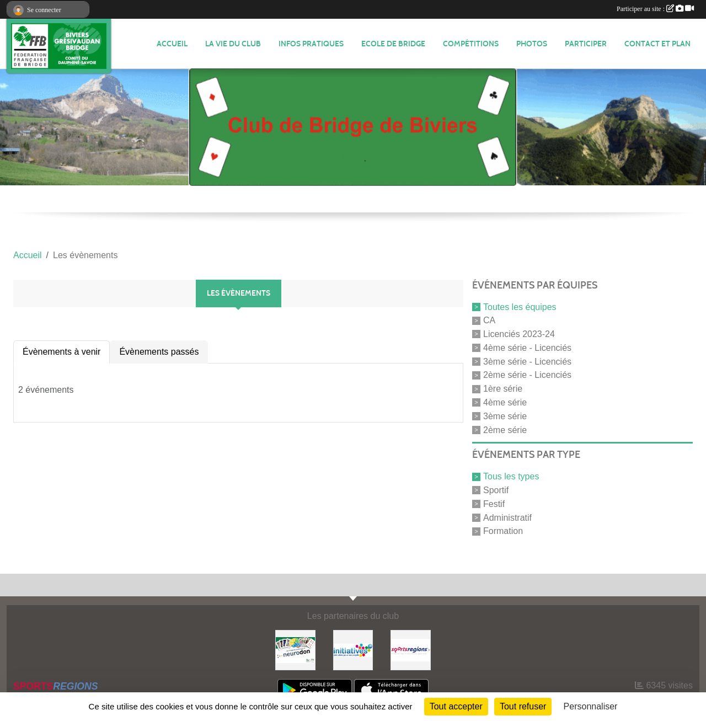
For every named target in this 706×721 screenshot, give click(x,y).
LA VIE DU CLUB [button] (233, 44)
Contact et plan (657, 44)
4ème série (505, 402)
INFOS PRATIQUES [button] (311, 44)
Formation (503, 531)
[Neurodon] (295, 649)
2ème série (505, 429)
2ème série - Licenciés (527, 375)
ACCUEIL (172, 44)
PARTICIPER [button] (586, 44)
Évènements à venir (61, 351)
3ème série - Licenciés (527, 361)
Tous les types (511, 476)
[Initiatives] (353, 649)
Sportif (496, 490)
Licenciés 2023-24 (519, 334)
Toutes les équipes (520, 306)
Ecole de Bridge (393, 44)
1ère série (502, 388)
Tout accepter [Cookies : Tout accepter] (456, 706)
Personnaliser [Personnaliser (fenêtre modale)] (591, 706)
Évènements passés (159, 351)
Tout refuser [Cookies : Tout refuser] (523, 706)
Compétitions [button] (471, 44)
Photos (531, 44)
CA (489, 320)
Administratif (507, 517)
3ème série (505, 416)
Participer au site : (655, 9)
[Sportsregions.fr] (411, 649)
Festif (494, 504)
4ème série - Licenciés (527, 348)
